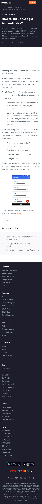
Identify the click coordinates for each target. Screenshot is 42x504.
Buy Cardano (6, 390)
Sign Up (32, 2)
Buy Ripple (6, 378)
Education (5, 43)
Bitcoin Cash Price (8, 420)
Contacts (5, 352)
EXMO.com (12, 43)
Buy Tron (5, 393)
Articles (4, 335)
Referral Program (8, 303)
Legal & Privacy (7, 355)
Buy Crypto (6, 283)
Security (5, 221)
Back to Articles (9, 14)
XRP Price (5, 417)
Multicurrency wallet (9, 270)
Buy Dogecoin (7, 396)
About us (5, 346)
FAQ (3, 326)
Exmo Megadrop (8, 315)
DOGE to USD (7, 455)
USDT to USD (7, 437)
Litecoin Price (7, 413)
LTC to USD (6, 440)
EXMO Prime (6, 309)
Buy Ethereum (7, 372)
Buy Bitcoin (6, 369)
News (4, 349)
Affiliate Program (8, 306)
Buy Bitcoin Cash (8, 384)
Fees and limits (7, 332)
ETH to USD (6, 434)
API (3, 297)
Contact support (8, 329)
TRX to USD (6, 452)
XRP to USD (6, 443)
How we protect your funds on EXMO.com (22, 250)
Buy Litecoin (6, 381)
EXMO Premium (8, 300)
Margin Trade (7, 279)
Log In (26, 2)
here (19, 214)
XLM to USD (6, 449)
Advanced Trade (8, 276)
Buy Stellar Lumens (9, 387)
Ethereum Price (7, 410)
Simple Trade (7, 273)
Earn (3, 286)
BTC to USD (6, 431)
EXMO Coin (6, 312)
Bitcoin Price (6, 407)
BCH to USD (6, 446)
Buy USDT (5, 375)
